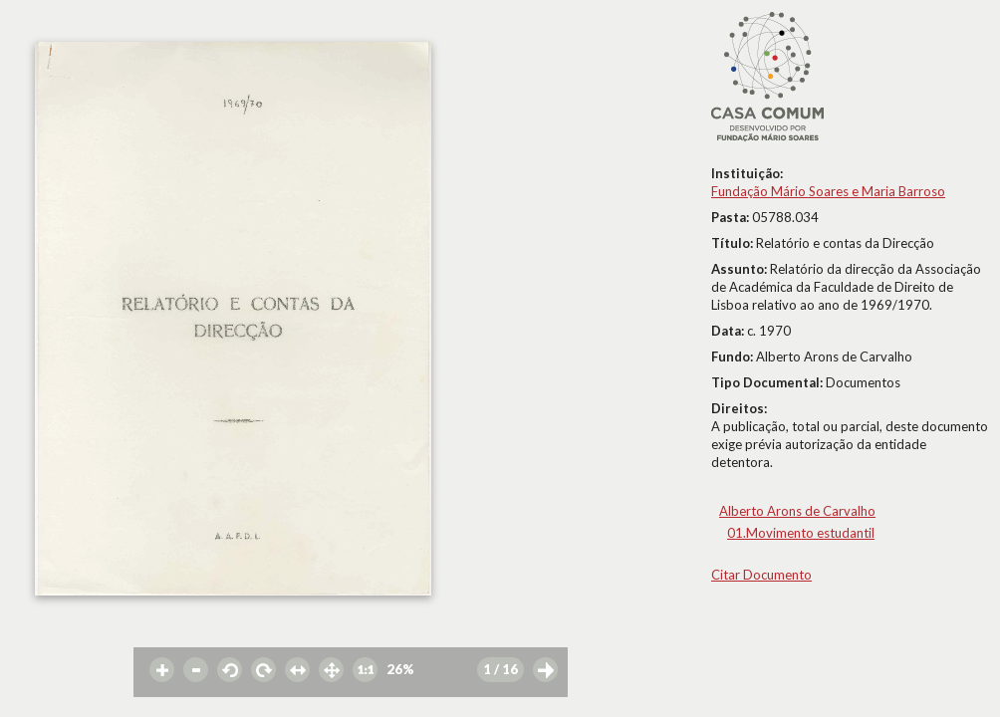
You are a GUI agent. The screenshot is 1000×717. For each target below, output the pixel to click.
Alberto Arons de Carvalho (797, 511)
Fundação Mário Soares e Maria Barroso (828, 191)
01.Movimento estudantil (801, 533)
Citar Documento (761, 575)
